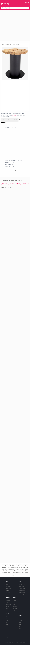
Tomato (7, 590)
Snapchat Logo (22, 592)
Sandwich (8, 586)
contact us (14, 115)
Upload (27, 2)
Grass (7, 620)
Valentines (8, 606)
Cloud (7, 616)
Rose (20, 622)
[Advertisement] (15, 26)
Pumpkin (8, 592)
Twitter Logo (21, 586)
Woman (15, 606)
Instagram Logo (22, 584)
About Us (7, 642)
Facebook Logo (22, 590)
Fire (6, 618)
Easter (7, 608)
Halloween (8, 602)
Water (20, 624)
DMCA (17, 642)
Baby (14, 604)
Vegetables (8, 588)
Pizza (7, 584)
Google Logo (21, 594)
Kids (14, 610)
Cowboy (15, 608)
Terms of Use (22, 642)
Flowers (20, 620)
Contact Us (12, 642)
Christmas (8, 600)
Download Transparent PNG (10, 119)
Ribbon (20, 626)
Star (7, 622)
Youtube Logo (22, 588)
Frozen (14, 600)
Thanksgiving (9, 604)
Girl (14, 602)
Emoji (20, 618)
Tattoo (20, 628)
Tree (7, 624)
